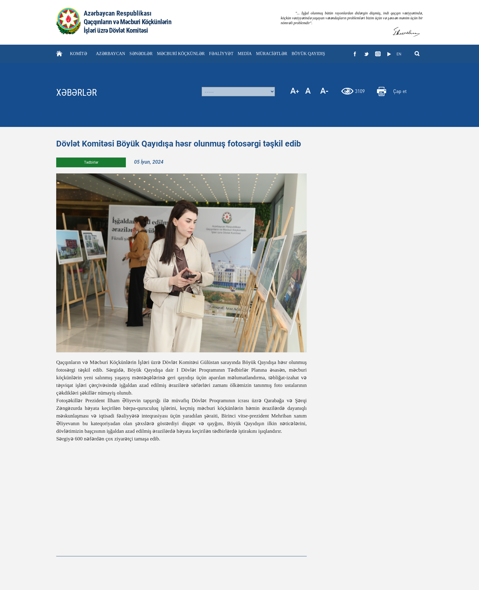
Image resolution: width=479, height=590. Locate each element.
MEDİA (245, 53)
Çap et (400, 91)
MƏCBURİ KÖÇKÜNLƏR (181, 53)
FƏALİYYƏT (221, 53)
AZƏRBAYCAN (110, 53)
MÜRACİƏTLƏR (271, 53)
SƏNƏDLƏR (141, 53)
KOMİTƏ (78, 53)
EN (399, 54)
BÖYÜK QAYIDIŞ (308, 53)
